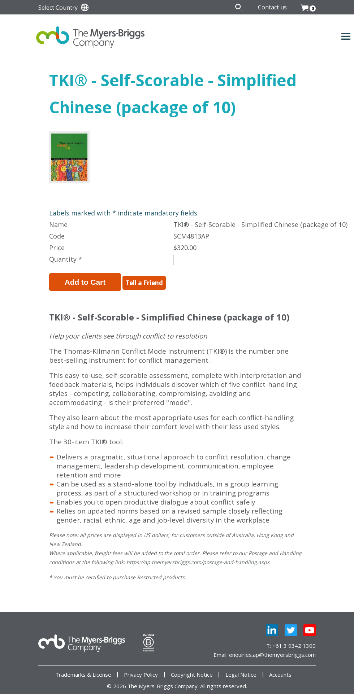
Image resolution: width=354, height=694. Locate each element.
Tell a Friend (132, 280)
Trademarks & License (83, 670)
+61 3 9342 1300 (294, 641)
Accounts (280, 670)
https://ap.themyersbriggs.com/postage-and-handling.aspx (197, 557)
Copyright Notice (192, 670)
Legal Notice (240, 670)
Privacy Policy (141, 670)
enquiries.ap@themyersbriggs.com (272, 650)
